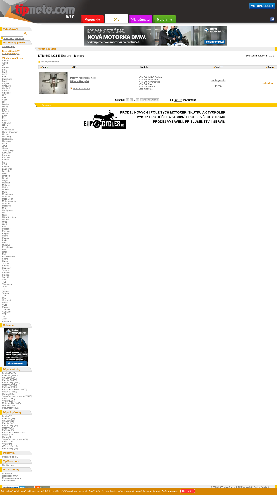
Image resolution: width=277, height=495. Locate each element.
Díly (116, 19)
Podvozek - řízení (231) (13, 432)
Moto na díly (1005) (11, 403)
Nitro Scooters (9, 217)
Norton (5, 219)
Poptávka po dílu (10, 457)
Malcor (5, 187)
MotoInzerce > (262, 5)
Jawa (4, 146)
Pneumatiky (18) (10, 448)
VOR (4, 305)
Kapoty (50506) (9, 380)
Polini (4, 240)
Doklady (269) (9, 405)
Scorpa (5, 263)
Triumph (6, 293)
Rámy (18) (7, 437)
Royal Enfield (8, 256)
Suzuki (5, 277)
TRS (4, 295)
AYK (4, 65)
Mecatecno (7, 194)
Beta (4, 70)
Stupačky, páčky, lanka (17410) (17, 396)
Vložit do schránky (81, 88)
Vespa (5, 302)
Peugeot (6, 231)
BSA (4, 76)
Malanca (6, 185)
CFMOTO (6, 90)
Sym (4, 279)
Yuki (4, 316)
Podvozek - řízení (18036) (14, 389)
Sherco (5, 265)
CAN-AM (6, 86)
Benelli (5, 67)
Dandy (5, 106)
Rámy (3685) (8, 394)
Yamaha (6, 309)
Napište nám (8, 465)
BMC (4, 72)
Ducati (5, 113)
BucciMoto (7, 79)
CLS (4, 95)
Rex (4, 249)
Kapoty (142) (8, 423)
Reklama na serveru (11, 478)
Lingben (6, 176)
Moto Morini (7, 199)
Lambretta (7, 169)
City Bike (6, 93)
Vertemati (6, 300)
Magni (5, 180)
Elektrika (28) (8, 418)
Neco (4, 215)
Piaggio (5, 233)
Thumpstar (7, 284)
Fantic (5, 120)
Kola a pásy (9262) (11, 382)
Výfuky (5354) (8, 401)
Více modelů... (146, 89)
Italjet (4, 143)
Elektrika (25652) (10, 375)
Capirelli (6, 88)
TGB (4, 282)
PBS (4, 226)
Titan (4, 286)
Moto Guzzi (7, 196)
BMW (4, 74)
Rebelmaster (8, 247)
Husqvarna (7, 139)
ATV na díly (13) (10, 446)
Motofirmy (164, 19)
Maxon (5, 189)
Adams (5, 60)
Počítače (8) (8, 430)
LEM (4, 173)
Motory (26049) (9, 385)
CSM (4, 100)
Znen (4, 319)
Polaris (5, 238)
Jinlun (5, 148)
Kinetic (5, 159)
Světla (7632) (8, 398)
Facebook (272, 19)
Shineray (6, 268)
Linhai (5, 178)
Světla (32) (7, 441)
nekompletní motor (50, 62)
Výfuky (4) (7, 444)
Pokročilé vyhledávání (13, 38)
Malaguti (6, 183)
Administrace (8, 480)
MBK (4, 192)
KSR (4, 162)
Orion (4, 222)
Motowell (6, 206)
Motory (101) (8, 428)
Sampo (5, 261)
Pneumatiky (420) (10, 408)
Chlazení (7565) (10, 378)
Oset (4, 224)
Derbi (4, 109)
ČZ (3, 102)
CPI (4, 97)
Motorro (6, 203)
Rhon (4, 252)
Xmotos (5, 307)
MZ (3, 212)
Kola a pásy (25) (10, 425)
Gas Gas (6, 123)
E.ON (4, 116)
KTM (4, 164)
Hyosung (6, 141)
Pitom (5, 236)
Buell (4, 81)
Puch (4, 242)
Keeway (6, 155)
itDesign (256, 487)
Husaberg (7, 136)
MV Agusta (7, 210)
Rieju (4, 254)
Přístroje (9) (7, 435)
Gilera (5, 125)
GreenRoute (8, 130)
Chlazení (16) (8, 421)
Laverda (6, 171)
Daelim (5, 104)
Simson (5, 270)
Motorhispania (9, 201)
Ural (4, 298)
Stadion (5, 275)
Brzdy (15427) (9, 373)
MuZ (4, 208)
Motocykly (92, 19)
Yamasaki (6, 312)
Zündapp (6, 321)
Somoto (6, 272)
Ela (3, 118)
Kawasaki (6, 153)
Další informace (170, 491)
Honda (5, 134)
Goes (4, 127)
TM (3, 289)
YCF (4, 314)
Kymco (5, 166)
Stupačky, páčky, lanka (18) (15, 439)
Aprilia (5, 63)
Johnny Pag (7, 150)
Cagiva (5, 83)
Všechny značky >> (12, 58)
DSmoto (6, 111)
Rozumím (187, 491)
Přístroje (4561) (9, 392)
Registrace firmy (10, 476)
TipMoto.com (24, 9)
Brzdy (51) (7, 416)
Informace (7, 473)
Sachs (5, 259)
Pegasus (6, 229)
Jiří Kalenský (244, 487)
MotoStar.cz (229, 487)
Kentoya (6, 157)
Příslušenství (140, 19)
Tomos (5, 291)
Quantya (6, 245)
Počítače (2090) (9, 387)
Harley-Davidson (10, 132)
